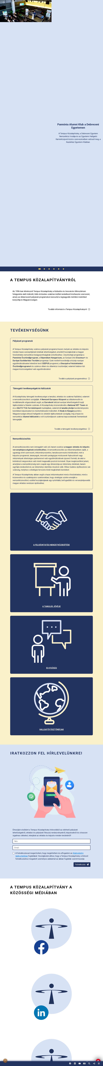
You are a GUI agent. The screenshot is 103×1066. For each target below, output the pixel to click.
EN (84, 1064)
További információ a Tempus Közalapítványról (69, 309)
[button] (89, 1063)
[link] (94, 1063)
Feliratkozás (82, 864)
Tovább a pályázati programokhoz (74, 378)
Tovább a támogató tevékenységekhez (72, 429)
